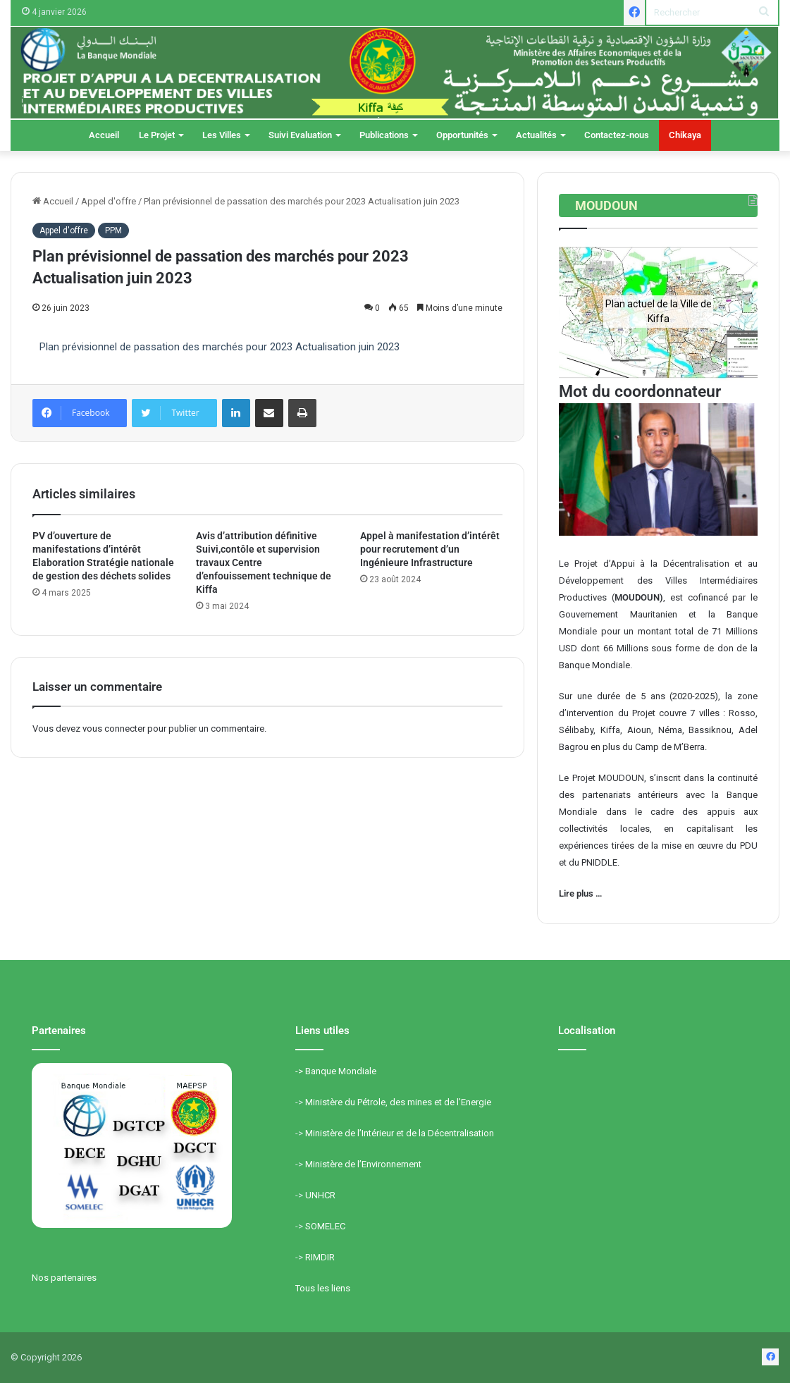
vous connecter (113, 728)
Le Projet (157, 135)
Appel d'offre (108, 201)
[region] (658, 312)
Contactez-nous (616, 135)
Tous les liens (322, 1288)
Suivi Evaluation (300, 135)
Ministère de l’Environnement (363, 1164)
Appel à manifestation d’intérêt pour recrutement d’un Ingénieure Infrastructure (430, 549)
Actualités (536, 135)
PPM (113, 230)
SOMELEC (325, 1226)
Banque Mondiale (340, 1071)
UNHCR (320, 1195)
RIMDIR (320, 1257)
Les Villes (221, 135)
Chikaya (685, 135)
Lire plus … (580, 893)
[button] (580, 311)
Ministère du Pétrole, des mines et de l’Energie (398, 1102)
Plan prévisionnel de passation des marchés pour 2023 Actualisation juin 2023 (219, 346)
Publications (384, 135)
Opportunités (462, 135)
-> (300, 1071)
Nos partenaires (64, 1277)
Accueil (104, 135)
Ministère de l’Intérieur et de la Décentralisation (399, 1133)
